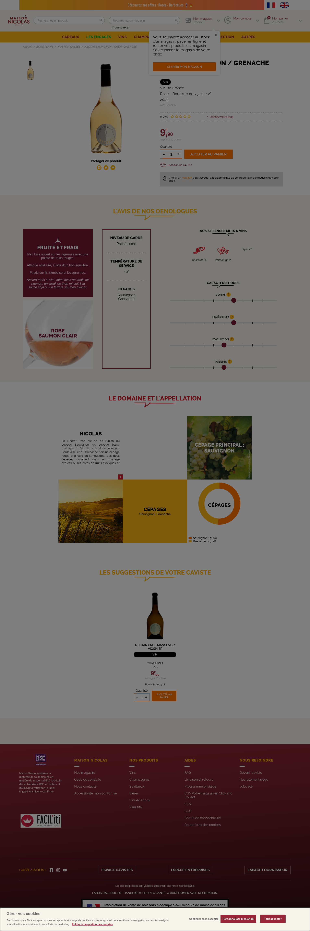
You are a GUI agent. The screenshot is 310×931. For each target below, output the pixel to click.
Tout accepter (273, 918)
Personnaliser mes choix (238, 918)
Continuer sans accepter (203, 918)
